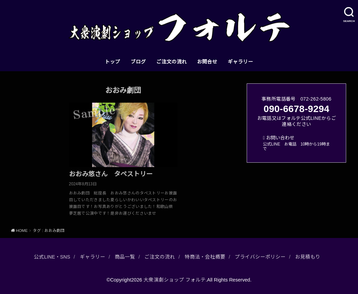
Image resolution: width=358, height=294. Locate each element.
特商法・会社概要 (205, 257)
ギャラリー (240, 61)
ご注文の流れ (171, 61)
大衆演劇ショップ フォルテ (174, 280)
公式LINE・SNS (52, 257)
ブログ (138, 61)
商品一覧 (125, 257)
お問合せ (207, 61)
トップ (112, 61)
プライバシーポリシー (260, 257)
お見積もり (307, 257)
